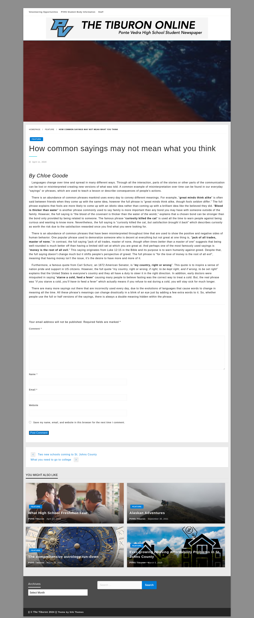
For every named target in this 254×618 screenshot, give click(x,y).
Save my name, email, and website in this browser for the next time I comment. (79, 422)
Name (33, 374)
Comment (35, 328)
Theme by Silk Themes (71, 612)
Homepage (34, 129)
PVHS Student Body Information (78, 12)
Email (33, 389)
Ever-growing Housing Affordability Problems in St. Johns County (174, 554)
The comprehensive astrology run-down (63, 556)
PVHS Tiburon (36, 519)
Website (33, 405)
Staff (101, 12)
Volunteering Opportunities (43, 12)
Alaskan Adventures (147, 513)
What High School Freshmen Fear (57, 513)
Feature (49, 129)
